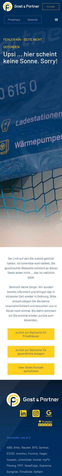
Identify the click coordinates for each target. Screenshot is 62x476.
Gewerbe (33, 19)
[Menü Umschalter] (56, 19)
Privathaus (14, 19)
